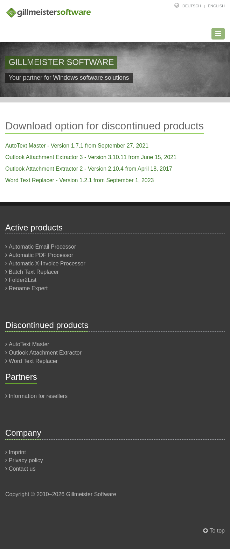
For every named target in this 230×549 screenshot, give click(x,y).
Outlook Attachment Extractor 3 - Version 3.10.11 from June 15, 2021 (90, 157)
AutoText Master (29, 344)
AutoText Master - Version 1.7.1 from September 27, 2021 (76, 146)
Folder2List (22, 280)
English (216, 6)
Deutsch (191, 6)
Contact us (22, 469)
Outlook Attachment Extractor (45, 353)
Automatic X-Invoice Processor (47, 263)
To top (217, 531)
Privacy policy (26, 460)
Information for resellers (38, 396)
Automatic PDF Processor (41, 255)
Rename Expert (28, 288)
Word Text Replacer (33, 361)
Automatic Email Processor (42, 247)
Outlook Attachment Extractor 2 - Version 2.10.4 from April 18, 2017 (88, 169)
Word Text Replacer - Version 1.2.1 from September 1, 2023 (79, 180)
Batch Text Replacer (34, 272)
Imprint (17, 452)
